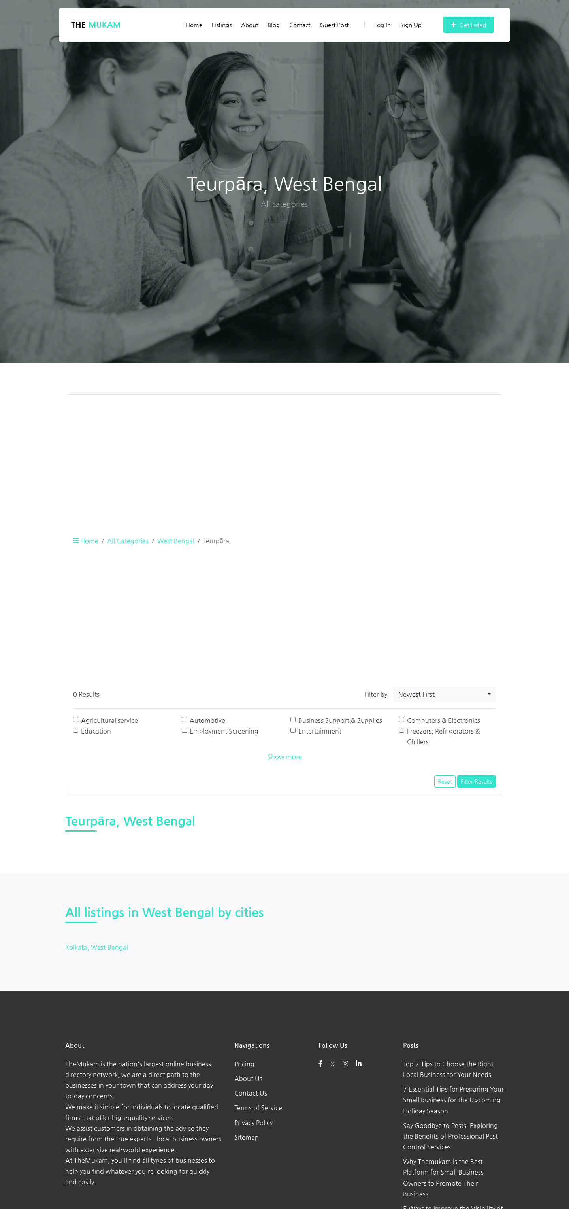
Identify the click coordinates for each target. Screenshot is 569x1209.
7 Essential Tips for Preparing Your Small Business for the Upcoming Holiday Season (453, 1099)
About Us (248, 1078)
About (249, 24)
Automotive (207, 720)
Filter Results (476, 781)
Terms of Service (258, 1107)
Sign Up (411, 24)
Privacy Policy (253, 1122)
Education (96, 731)
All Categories (128, 541)
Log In (377, 24)
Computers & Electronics (443, 720)
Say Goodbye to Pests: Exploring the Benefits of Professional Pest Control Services (450, 1136)
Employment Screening (224, 731)
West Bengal (175, 541)
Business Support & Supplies (340, 720)
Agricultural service (109, 720)
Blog (274, 24)
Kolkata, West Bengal (96, 947)
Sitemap (246, 1137)
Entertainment (319, 731)
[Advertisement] (284, 456)
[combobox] (444, 694)
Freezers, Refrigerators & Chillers (443, 736)
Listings (222, 24)
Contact (299, 24)
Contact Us (250, 1093)
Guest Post (334, 24)
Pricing (244, 1064)
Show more (285, 756)
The (96, 24)
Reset (445, 781)
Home (194, 24)
